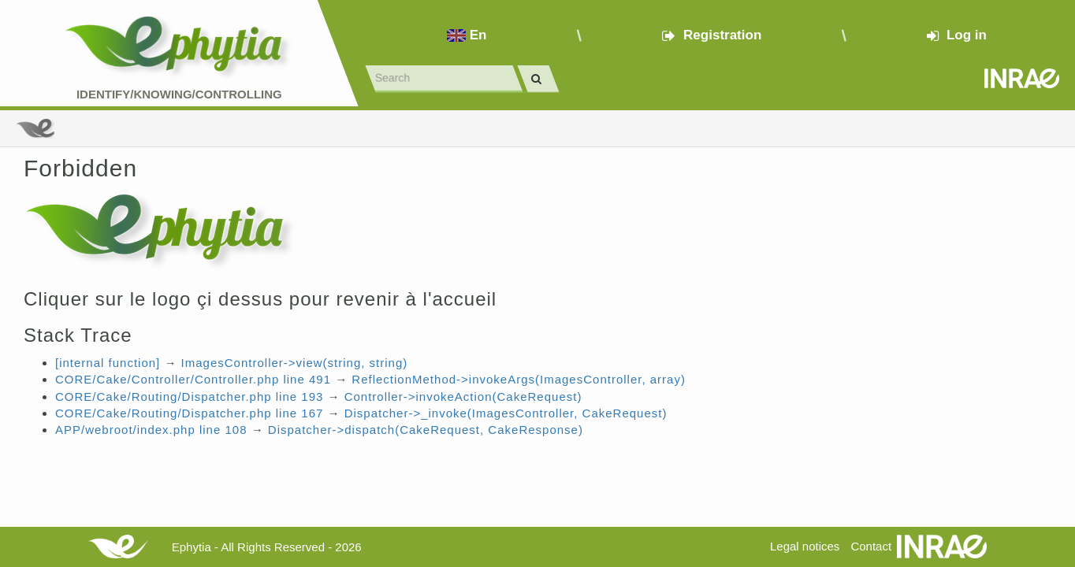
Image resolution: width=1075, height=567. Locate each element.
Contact (870, 546)
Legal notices (804, 546)
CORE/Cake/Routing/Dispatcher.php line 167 (189, 413)
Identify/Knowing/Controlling (179, 94)
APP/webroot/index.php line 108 (151, 429)
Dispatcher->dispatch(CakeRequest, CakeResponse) (425, 429)
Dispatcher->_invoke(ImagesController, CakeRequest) (506, 413)
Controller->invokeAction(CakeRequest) (463, 396)
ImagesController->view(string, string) (294, 362)
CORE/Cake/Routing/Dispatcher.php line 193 (189, 396)
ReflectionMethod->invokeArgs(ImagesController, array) (519, 379)
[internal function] (107, 362)
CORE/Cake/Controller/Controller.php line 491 (193, 379)
